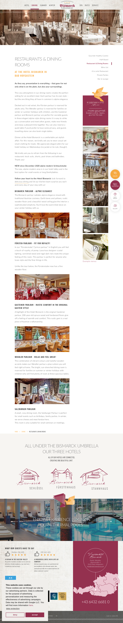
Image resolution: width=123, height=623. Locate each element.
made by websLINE (112, 616)
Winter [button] (52, 5)
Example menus (95, 248)
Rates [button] (87, 5)
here (31, 605)
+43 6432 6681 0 (95, 602)
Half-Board (104, 60)
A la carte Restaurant (100, 71)
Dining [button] (35, 5)
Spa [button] (81, 5)
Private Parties (102, 75)
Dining (23, 431)
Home (16, 431)
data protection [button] (13, 609)
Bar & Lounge (103, 79)
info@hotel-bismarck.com (95, 566)
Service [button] (95, 5)
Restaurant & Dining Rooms (97, 63)
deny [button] (15, 615)
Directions (49, 616)
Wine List (104, 67)
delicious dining (22, 182)
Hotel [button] (27, 5)
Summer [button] (43, 5)
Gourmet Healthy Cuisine (98, 56)
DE (57, 616)
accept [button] (35, 615)
